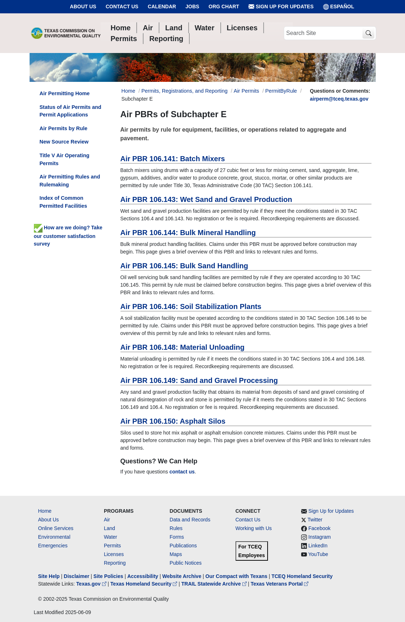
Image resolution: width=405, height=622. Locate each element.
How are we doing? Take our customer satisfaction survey (68, 235)
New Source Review (64, 142)
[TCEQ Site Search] (368, 33)
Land (109, 528)
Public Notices (186, 563)
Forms (177, 537)
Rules (176, 528)
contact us (182, 472)
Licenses (114, 554)
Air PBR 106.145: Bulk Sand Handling (184, 266)
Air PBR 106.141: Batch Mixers (172, 159)
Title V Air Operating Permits (64, 159)
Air (107, 519)
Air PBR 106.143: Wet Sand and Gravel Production (206, 199)
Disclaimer (76, 576)
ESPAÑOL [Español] (339, 7)
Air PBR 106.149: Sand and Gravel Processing (199, 380)
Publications (183, 545)
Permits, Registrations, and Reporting (184, 91)
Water (110, 537)
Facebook (319, 528)
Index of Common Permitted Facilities (63, 202)
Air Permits (246, 91)
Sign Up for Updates (280, 7)
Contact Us (122, 6)
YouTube (318, 554)
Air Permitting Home (65, 93)
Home (45, 511)
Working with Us (253, 528)
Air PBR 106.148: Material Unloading (182, 347)
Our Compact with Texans (237, 576)
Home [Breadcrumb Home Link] (128, 91)
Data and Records (190, 519)
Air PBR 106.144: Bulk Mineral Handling (188, 233)
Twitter (315, 519)
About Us (83, 6)
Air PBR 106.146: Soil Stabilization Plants (190, 306)
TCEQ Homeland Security (302, 576)
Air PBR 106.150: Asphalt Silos (173, 421)
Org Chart (223, 6)
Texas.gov (91, 584)
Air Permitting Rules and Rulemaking (70, 181)
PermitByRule (281, 91)
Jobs (192, 6)
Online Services (56, 528)
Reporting (115, 563)
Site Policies (108, 576)
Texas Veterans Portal (279, 584)
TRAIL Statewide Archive (214, 584)
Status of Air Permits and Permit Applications (70, 111)
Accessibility (143, 576)
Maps (176, 554)
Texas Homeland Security (144, 584)
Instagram (319, 537)
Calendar (162, 6)
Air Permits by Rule (64, 128)
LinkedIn (317, 545)
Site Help (49, 576)
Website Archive (181, 576)
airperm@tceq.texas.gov (339, 99)
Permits (112, 545)
